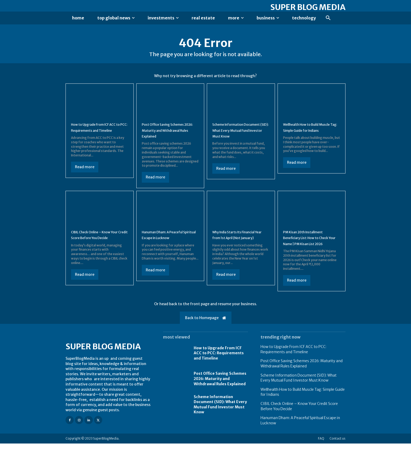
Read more (84, 177)
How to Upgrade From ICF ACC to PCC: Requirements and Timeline (97, 134)
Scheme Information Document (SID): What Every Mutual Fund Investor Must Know (299, 388)
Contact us (337, 449)
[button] (328, 18)
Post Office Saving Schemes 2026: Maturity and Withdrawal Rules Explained (169, 134)
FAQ (321, 449)
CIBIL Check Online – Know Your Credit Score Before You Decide (97, 242)
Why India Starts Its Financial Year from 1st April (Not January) (240, 242)
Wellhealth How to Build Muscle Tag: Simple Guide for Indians (308, 134)
